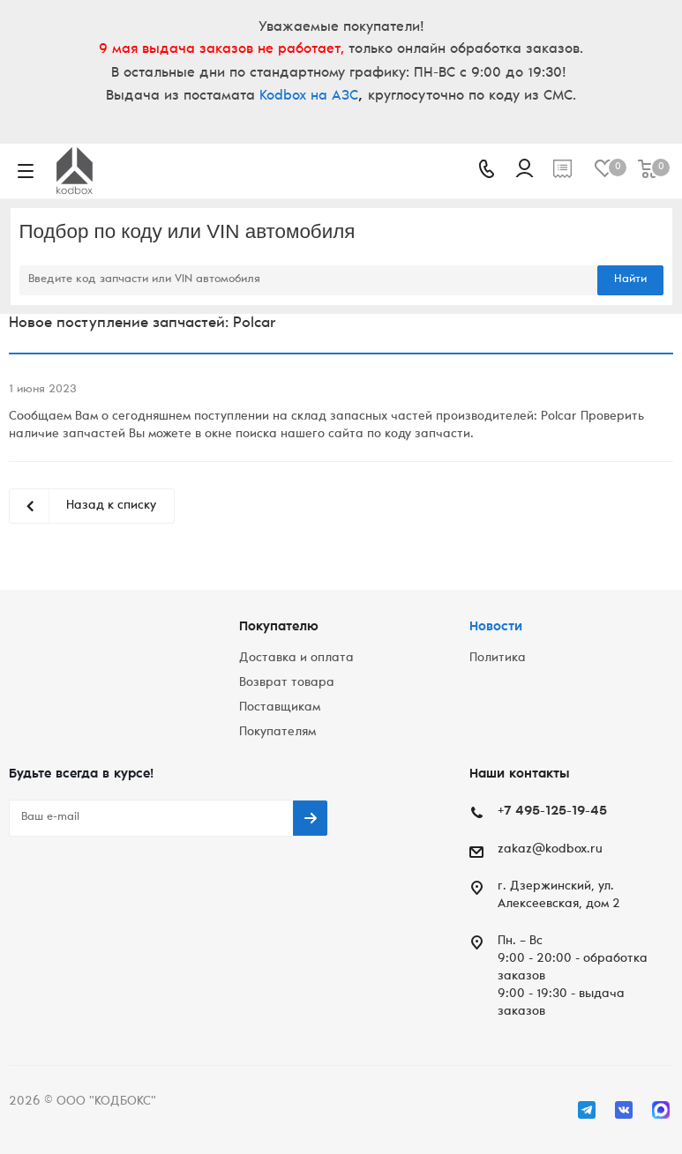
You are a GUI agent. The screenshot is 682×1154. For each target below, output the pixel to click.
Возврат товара (286, 683)
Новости (495, 627)
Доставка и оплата (296, 658)
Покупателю (279, 627)
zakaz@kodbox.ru (550, 850)
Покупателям (277, 732)
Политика (497, 658)
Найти (630, 280)
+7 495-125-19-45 (552, 811)
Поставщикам (279, 708)
